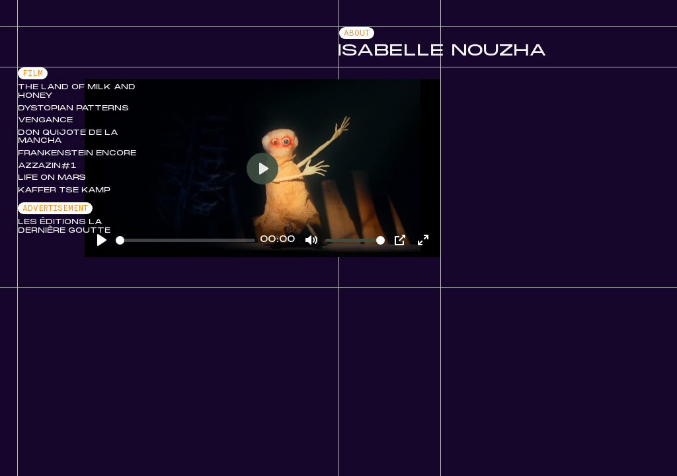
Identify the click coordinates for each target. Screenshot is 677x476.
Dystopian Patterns (73, 108)
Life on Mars (52, 178)
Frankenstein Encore (77, 153)
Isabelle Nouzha (442, 51)
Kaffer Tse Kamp (64, 190)
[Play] (262, 168)
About (357, 34)
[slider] (185, 240)
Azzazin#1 (47, 166)
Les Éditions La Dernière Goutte (64, 226)
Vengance (45, 120)
